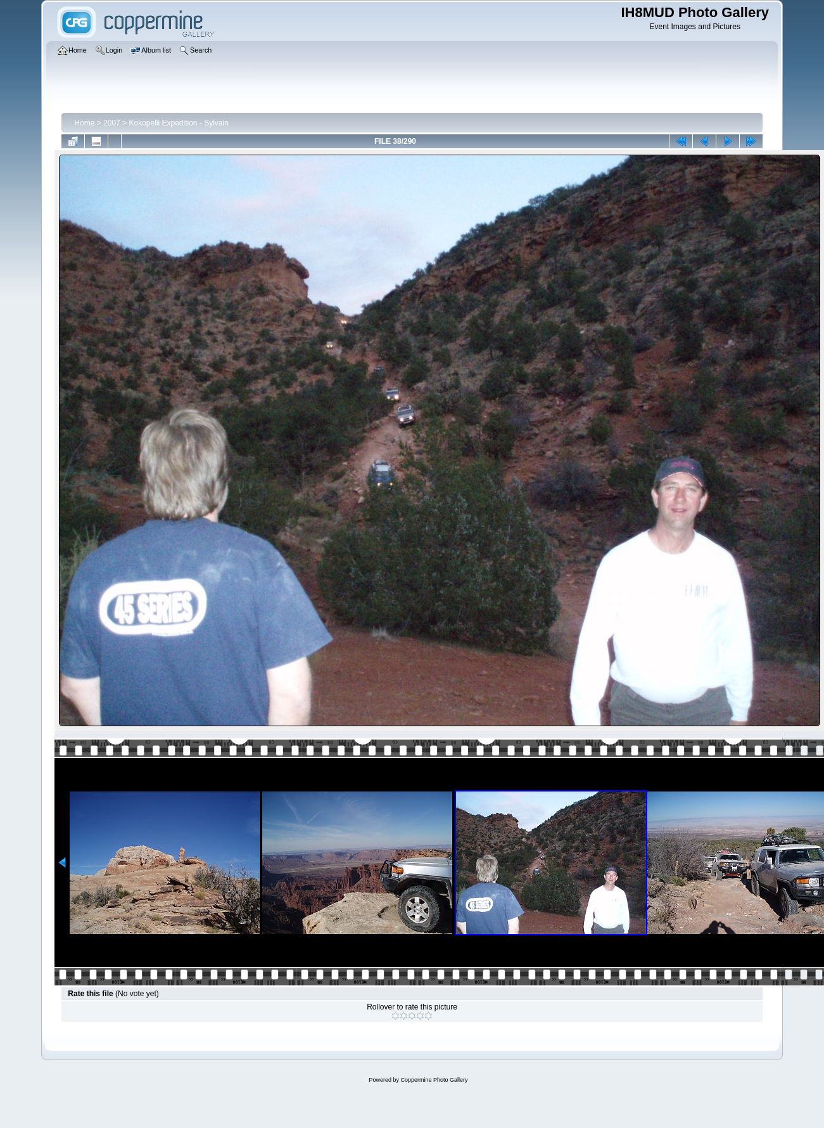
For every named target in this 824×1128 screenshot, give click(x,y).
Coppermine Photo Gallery (433, 1080)
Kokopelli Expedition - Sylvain (178, 123)
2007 (111, 123)
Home (84, 123)
